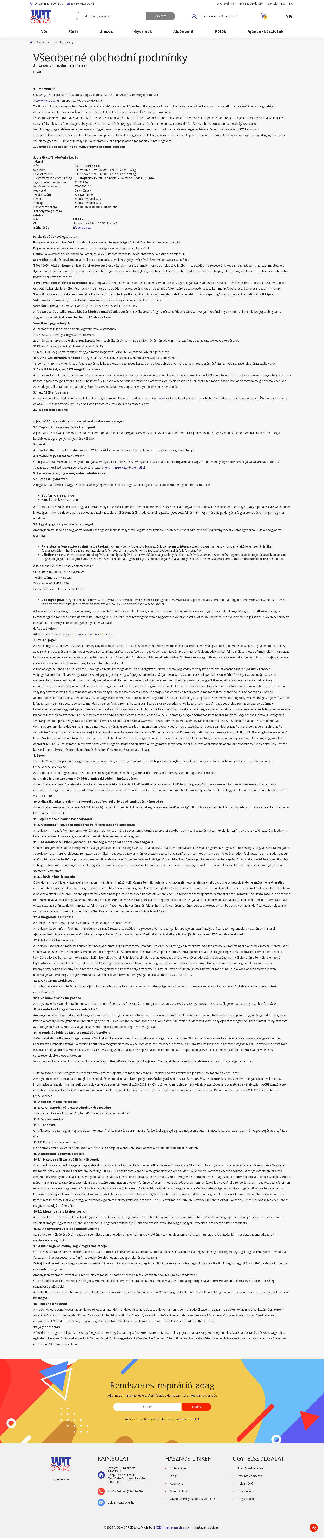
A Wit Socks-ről (226, 3)
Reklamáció (245, 1483)
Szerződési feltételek (251, 1468)
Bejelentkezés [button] (247, 1491)
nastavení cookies (206, 1527)
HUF (283, 3)
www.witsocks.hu (47, 100)
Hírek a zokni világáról (250, 3)
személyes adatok (187, 1419)
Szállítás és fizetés (250, 1476)
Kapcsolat (272, 3)
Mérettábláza (179, 1491)
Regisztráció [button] (246, 1499)
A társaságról (179, 1468)
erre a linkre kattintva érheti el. (125, 467)
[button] (214, 16)
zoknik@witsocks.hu (80, 3)
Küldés (196, 1407)
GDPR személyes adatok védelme (192, 1499)
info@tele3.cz (82, 227)
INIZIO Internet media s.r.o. (171, 1527)
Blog (173, 1476)
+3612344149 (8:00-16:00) (46, 3)
